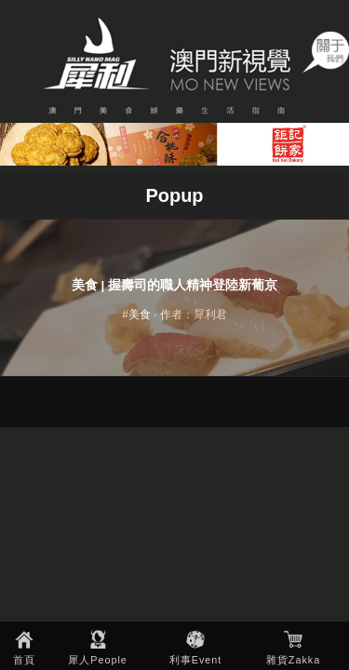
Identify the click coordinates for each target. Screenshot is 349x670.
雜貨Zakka (293, 659)
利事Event (195, 659)
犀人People (98, 659)
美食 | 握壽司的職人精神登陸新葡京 (174, 285)
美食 (139, 314)
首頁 (24, 659)
